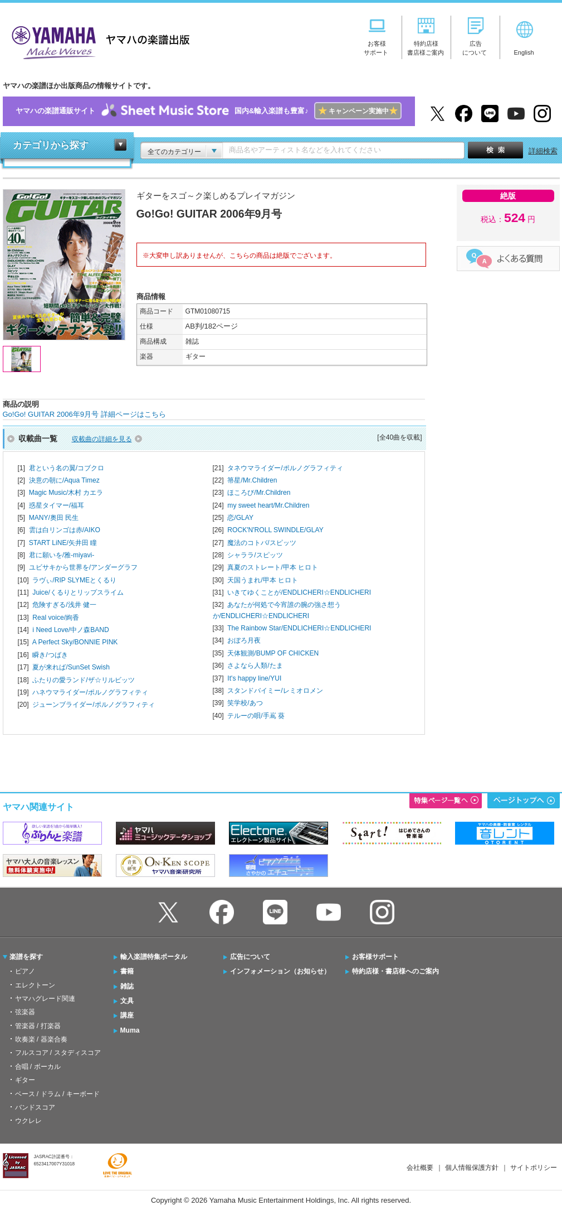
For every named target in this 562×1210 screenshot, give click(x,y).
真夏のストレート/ (272, 567)
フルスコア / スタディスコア (58, 1053)
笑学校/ (244, 703)
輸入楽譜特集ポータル (153, 957)
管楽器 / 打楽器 (38, 1026)
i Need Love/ (70, 630)
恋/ (240, 518)
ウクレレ (28, 1121)
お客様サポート (375, 957)
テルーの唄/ (256, 716)
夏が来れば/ (71, 667)
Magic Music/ (66, 492)
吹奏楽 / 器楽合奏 (41, 1039)
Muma (130, 1030)
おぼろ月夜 (244, 640)
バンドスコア (35, 1107)
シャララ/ (254, 555)
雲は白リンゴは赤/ (64, 530)
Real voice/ (55, 617)
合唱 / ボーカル (38, 1067)
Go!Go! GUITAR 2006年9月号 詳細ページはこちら (84, 414)
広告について (250, 957)
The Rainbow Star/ (299, 628)
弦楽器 (25, 1012)
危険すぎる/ (64, 605)
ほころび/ (258, 492)
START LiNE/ (63, 543)
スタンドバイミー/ (274, 691)
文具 (127, 1001)
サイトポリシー (533, 1168)
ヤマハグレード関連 (45, 998)
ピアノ (25, 971)
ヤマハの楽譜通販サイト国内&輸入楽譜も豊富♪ (209, 111)
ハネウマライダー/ (90, 692)
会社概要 (420, 1168)
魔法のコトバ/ (261, 543)
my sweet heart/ (268, 505)
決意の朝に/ (64, 480)
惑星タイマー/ (56, 505)
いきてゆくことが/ (299, 592)
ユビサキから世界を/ (83, 567)
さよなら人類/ (254, 665)
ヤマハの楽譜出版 (97, 41)
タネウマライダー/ (285, 468)
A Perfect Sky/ (75, 642)
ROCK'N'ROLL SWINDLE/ (275, 530)
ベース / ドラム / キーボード (57, 1094)
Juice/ (78, 592)
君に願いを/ (62, 555)
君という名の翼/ (66, 468)
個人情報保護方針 (472, 1168)
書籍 (127, 971)
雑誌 (127, 986)
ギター (25, 1080)
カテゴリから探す (51, 145)
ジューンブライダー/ (93, 704)
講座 (127, 1015)
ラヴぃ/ (74, 580)
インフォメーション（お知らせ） (280, 971)
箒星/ (252, 480)
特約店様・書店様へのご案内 (395, 971)
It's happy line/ (254, 678)
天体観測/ (273, 653)
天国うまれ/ (262, 580)
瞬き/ (49, 655)
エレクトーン (35, 985)
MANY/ (54, 518)
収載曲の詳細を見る (102, 439)
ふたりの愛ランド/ (83, 680)
